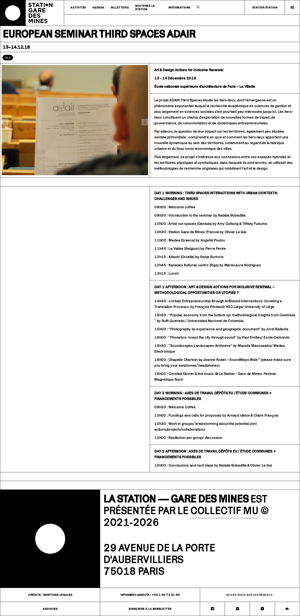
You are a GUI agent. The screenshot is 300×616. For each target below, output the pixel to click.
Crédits (34, 594)
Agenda (98, 7)
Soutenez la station (145, 7)
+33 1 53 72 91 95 (166, 594)
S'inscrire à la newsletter (150, 608)
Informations (179, 7)
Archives (50, 608)
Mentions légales (57, 594)
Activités (78, 7)
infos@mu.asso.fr (134, 594)
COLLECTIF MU (224, 510)
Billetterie (120, 7)
